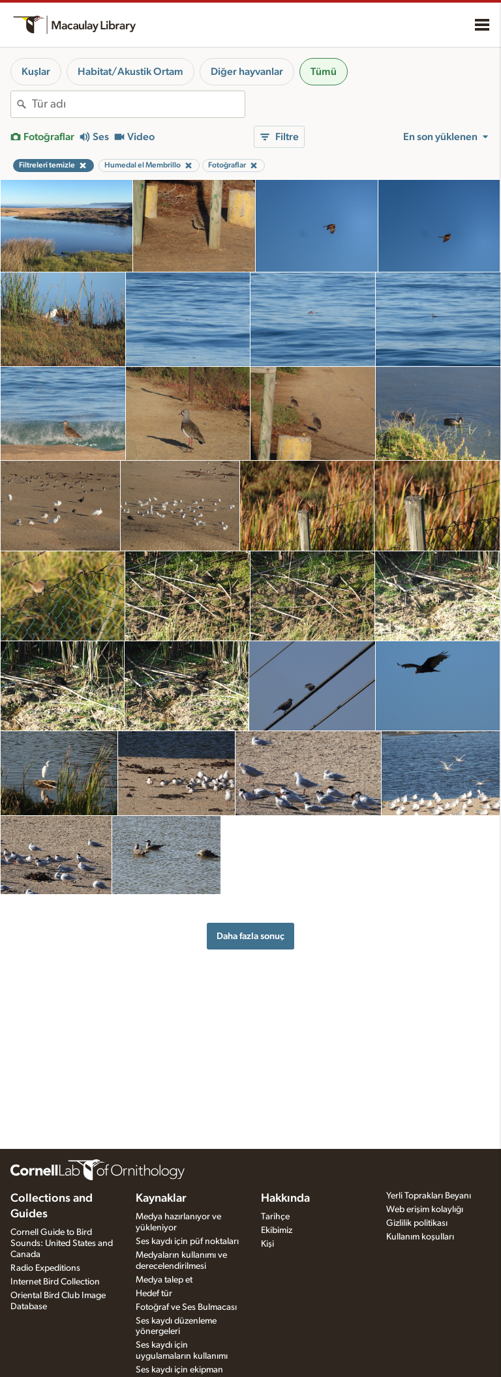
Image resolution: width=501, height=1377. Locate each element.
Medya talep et (164, 1279)
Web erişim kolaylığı (424, 1209)
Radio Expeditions (45, 1268)
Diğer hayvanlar (247, 71)
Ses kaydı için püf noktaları (187, 1241)
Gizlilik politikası (417, 1223)
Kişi (267, 1244)
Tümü (324, 71)
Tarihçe (275, 1216)
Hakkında (285, 1198)
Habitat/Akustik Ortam (130, 71)
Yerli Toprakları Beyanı (428, 1195)
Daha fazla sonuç (250, 936)
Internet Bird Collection (55, 1281)
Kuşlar (36, 71)
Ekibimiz (276, 1230)
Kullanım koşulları (420, 1236)
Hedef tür (154, 1293)
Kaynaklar (161, 1198)
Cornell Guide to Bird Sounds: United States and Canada (61, 1243)
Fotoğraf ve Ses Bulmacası (186, 1307)
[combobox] (138, 104)
